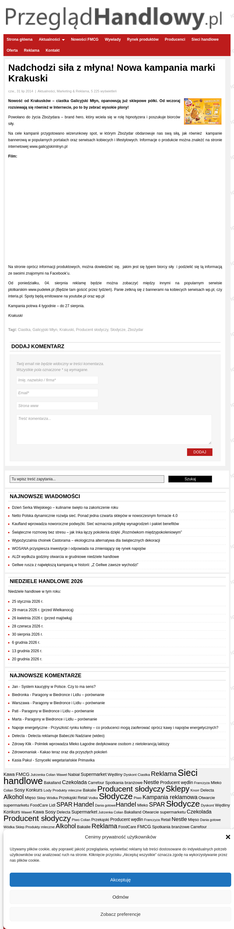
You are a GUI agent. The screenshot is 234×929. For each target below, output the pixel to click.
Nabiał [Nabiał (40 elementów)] (74, 774)
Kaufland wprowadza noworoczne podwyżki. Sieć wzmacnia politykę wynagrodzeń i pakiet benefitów (95, 524)
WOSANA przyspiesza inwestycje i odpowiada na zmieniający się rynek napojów (79, 548)
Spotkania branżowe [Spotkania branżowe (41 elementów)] (124, 782)
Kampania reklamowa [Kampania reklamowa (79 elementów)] (170, 797)
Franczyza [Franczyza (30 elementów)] (202, 783)
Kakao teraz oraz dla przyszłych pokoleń (73, 752)
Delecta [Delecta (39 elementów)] (207, 790)
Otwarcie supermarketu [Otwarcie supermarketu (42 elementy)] (164, 812)
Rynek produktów (143, 39)
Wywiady (113, 39)
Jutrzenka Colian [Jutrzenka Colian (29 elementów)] (43, 775)
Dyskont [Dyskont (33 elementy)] (130, 775)
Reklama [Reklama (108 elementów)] (164, 773)
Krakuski (66, 330)
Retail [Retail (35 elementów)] (82, 798)
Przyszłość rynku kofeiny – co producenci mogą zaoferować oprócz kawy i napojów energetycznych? (134, 727)
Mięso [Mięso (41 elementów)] (30, 797)
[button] (228, 837)
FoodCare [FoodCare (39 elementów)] (39, 805)
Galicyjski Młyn (45, 330)
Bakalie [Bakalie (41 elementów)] (89, 790)
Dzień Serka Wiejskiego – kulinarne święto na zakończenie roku (65, 507)
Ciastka (24, 330)
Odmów (120, 897)
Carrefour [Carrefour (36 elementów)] (96, 783)
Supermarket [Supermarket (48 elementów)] (94, 774)
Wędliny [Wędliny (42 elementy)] (115, 774)
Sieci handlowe (205, 39)
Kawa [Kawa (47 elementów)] (9, 774)
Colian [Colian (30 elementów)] (8, 790)
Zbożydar (135, 330)
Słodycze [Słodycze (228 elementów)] (116, 796)
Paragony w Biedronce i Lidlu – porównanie (68, 695)
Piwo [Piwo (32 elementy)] (138, 798)
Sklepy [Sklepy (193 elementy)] (178, 788)
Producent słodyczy (92, 330)
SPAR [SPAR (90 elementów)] (64, 804)
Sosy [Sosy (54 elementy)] (19, 789)
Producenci (175, 39)
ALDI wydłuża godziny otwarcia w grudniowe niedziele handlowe (65, 557)
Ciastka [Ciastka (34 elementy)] (144, 774)
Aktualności (52, 39)
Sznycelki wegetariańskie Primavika (64, 760)
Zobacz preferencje (120, 914)
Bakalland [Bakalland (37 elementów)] (52, 783)
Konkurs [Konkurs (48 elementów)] (34, 789)
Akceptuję (120, 879)
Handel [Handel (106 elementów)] (84, 804)
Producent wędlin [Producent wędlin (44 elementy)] (176, 782)
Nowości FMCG (85, 39)
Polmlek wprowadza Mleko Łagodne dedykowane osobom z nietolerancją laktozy (102, 744)
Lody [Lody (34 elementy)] (47, 790)
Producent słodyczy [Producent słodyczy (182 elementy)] (131, 789)
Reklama (31, 50)
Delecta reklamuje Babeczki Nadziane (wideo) (66, 736)
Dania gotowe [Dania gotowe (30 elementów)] (105, 805)
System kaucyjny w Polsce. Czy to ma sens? (58, 686)
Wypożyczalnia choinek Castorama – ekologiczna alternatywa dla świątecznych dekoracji (86, 540)
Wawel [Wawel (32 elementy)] (62, 775)
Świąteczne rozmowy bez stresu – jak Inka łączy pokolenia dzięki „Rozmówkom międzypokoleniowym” (97, 532)
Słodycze (118, 330)
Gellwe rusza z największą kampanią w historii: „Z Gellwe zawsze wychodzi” (75, 565)
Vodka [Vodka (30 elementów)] (93, 798)
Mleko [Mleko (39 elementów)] (216, 782)
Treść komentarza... (114, 430)
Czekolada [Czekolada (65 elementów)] (74, 782)
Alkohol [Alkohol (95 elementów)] (13, 796)
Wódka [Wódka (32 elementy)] (52, 798)
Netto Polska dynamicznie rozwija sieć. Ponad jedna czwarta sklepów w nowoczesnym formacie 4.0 (95, 516)
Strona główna (20, 39)
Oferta (12, 50)
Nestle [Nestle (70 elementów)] (151, 782)
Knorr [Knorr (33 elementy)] (195, 790)
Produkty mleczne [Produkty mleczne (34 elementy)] (67, 790)
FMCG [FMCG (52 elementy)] (22, 774)
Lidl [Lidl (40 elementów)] (52, 805)
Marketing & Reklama (73, 91)
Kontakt (53, 50)
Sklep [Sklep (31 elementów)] (41, 798)
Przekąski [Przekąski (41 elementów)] (68, 797)
